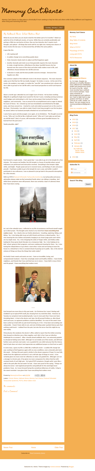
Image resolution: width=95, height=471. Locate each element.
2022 (74, 119)
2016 (74, 157)
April (76, 140)
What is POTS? (75, 47)
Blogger (71, 466)
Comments (75, 172)
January (77, 146)
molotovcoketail (55, 466)
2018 (74, 125)
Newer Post (8, 447)
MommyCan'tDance (79, 78)
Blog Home (73, 44)
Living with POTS (76, 54)
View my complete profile (78, 108)
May (75, 137)
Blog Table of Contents (77, 40)
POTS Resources (76, 57)
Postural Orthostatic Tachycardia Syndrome (28, 177)
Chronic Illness (13, 378)
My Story (73, 36)
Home (33, 447)
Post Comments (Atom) (37, 453)
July (75, 131)
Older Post (59, 447)
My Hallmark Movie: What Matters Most (79, 150)
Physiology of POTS (77, 51)
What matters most (30, 380)
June (76, 134)
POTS (21, 380)
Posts (74, 169)
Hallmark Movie (24, 378)
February (77, 143)
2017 (74, 128)
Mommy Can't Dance (32, 12)
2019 (74, 122)
